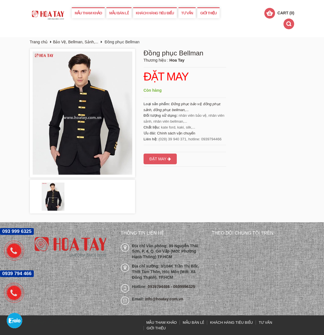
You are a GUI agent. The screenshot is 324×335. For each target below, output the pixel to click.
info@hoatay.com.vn (164, 299)
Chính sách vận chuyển (176, 133)
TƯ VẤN (187, 13)
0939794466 (159, 286)
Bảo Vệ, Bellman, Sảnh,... (75, 42)
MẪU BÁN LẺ (119, 13)
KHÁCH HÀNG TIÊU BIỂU (155, 13)
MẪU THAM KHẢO (88, 13)
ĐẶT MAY (166, 77)
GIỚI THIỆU (208, 13)
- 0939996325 (183, 286)
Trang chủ (39, 42)
